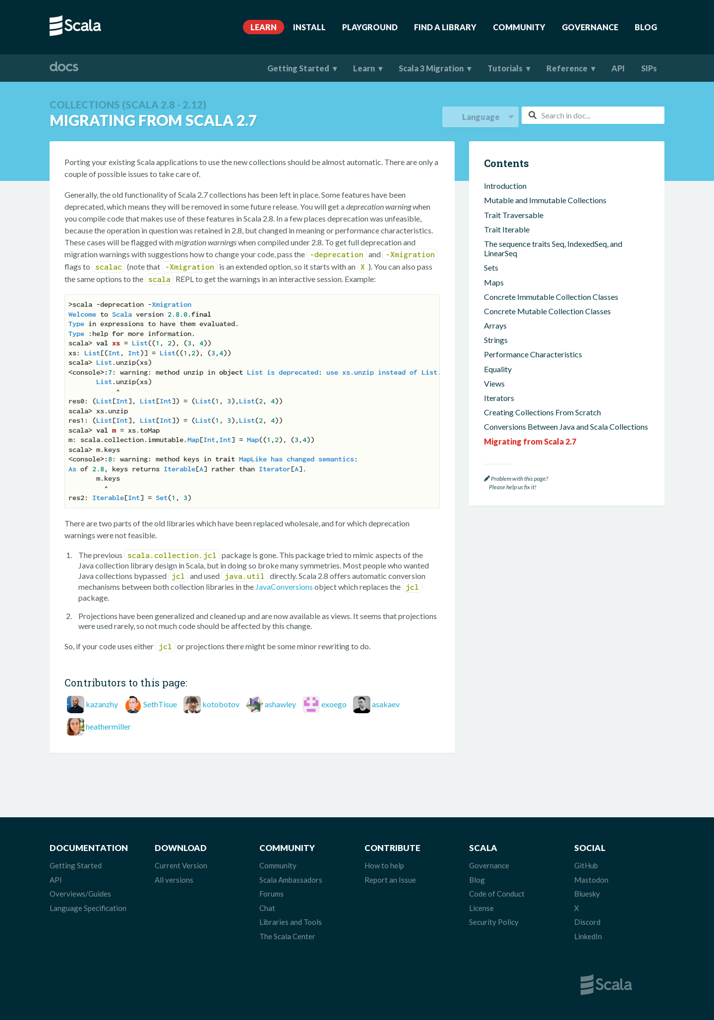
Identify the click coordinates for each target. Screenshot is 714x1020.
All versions (174, 879)
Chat (267, 908)
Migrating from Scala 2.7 (530, 441)
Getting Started (298, 68)
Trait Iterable (507, 229)
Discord (587, 921)
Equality (498, 369)
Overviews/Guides (80, 893)
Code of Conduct (497, 893)
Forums (271, 893)
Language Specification (88, 908)
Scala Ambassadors (290, 879)
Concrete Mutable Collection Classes (547, 311)
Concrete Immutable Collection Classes (551, 296)
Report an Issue (390, 879)
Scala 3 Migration (431, 68)
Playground (370, 27)
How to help (384, 865)
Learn (263, 27)
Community (519, 27)
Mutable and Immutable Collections (545, 200)
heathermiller (108, 726)
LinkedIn (588, 936)
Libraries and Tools (290, 921)
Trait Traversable (513, 215)
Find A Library (445, 27)
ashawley (280, 704)
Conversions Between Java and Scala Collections (566, 426)
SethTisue (160, 704)
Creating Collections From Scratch (542, 412)
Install (309, 27)
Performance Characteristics (533, 354)
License (481, 908)
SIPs (649, 68)
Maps (494, 282)
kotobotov (220, 704)
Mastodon (591, 879)
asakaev (386, 704)
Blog (646, 27)
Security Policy (494, 921)
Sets (491, 267)
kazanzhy (102, 704)
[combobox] (593, 115)
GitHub (586, 865)
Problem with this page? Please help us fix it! (516, 483)
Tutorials (505, 68)
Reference (567, 68)
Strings (496, 339)
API (618, 68)
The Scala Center (287, 936)
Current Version (181, 865)
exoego (334, 704)
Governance (590, 27)
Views (494, 383)
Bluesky (587, 893)
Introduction (505, 185)
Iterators (499, 397)
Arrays (495, 325)
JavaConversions (284, 586)
